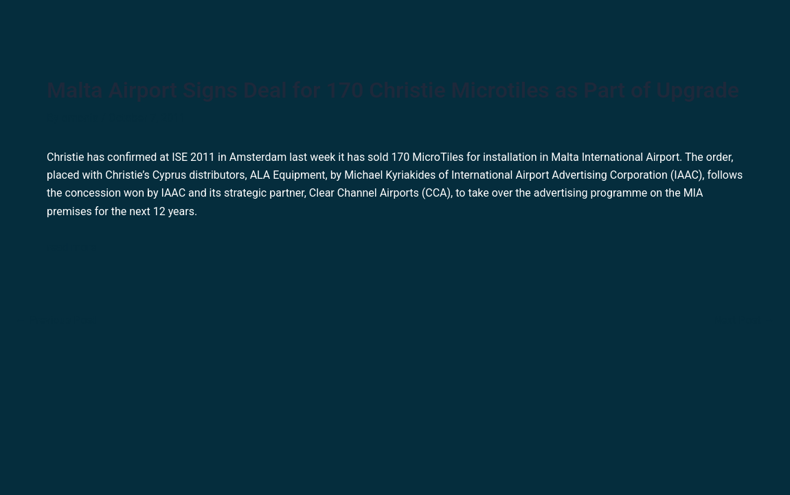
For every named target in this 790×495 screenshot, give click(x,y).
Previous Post (55, 320)
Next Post (744, 320)
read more (71, 247)
